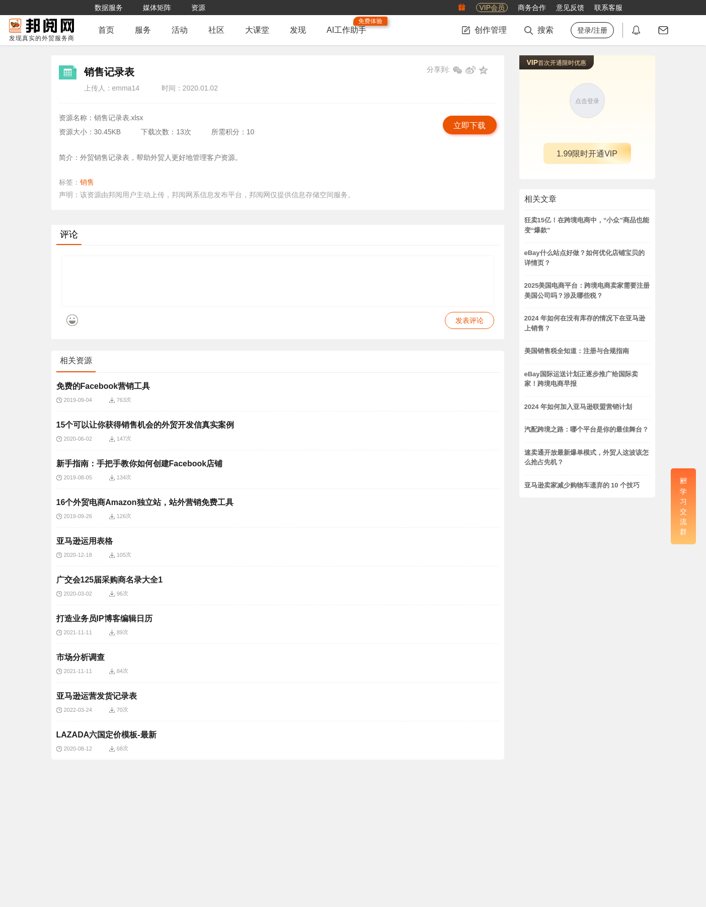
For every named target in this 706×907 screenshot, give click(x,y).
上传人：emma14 (111, 88)
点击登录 (587, 101)
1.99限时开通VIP (587, 153)
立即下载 (469, 125)
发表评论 (469, 328)
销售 (87, 182)
